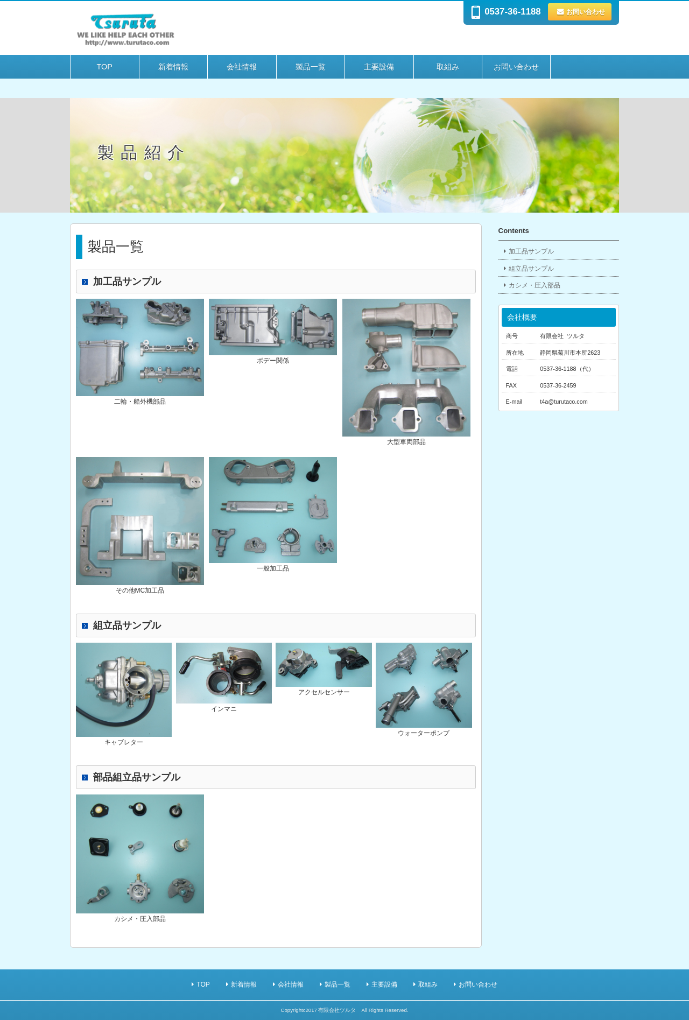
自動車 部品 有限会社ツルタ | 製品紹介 (220, 28)
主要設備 (379, 66)
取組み (448, 66)
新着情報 (173, 66)
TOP (105, 66)
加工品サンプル (531, 251)
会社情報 (242, 66)
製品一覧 (311, 66)
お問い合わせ (585, 12)
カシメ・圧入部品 (534, 285)
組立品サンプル (531, 268)
